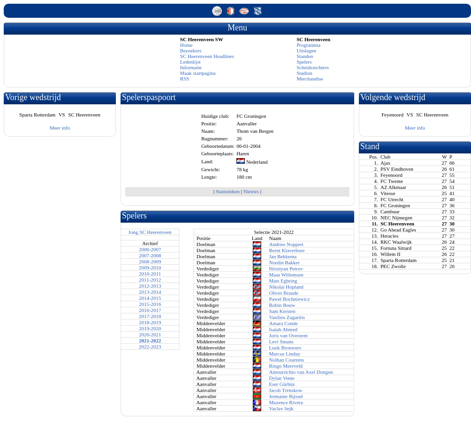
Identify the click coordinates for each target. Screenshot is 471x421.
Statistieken (228, 191)
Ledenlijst (190, 62)
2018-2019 (150, 322)
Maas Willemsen (286, 274)
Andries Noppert (286, 244)
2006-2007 (150, 249)
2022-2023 (150, 346)
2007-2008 (150, 255)
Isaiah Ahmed (283, 329)
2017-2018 (150, 316)
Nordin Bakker (284, 262)
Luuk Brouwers (285, 347)
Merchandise (310, 78)
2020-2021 (150, 334)
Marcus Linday (284, 353)
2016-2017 (150, 310)
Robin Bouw (282, 305)
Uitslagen (306, 50)
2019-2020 (150, 328)
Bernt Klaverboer (287, 250)
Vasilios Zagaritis (287, 317)
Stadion (305, 73)
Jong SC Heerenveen (149, 232)
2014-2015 (150, 298)
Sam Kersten (282, 311)
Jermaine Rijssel (286, 396)
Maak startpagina (197, 73)
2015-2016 (150, 304)
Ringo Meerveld (286, 366)
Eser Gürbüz (282, 384)
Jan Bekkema (283, 256)
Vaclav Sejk (281, 408)
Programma (309, 45)
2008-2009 (150, 261)
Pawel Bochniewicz (289, 299)
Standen (305, 56)
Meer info (60, 128)
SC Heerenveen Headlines (207, 56)
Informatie (190, 67)
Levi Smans (281, 341)
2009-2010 (150, 267)
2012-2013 (150, 286)
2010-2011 (150, 273)
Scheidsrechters (313, 67)
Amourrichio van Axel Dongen (301, 372)
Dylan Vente (281, 378)
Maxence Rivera (286, 402)
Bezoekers (190, 50)
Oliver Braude (284, 293)
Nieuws (251, 191)
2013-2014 (150, 292)
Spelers (304, 62)
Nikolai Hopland (286, 287)
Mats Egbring (283, 280)
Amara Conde (283, 323)
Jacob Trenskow (285, 390)
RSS (184, 78)
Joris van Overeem (288, 335)
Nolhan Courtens (286, 360)
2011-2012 (150, 280)
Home (186, 45)
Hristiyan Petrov (286, 268)
